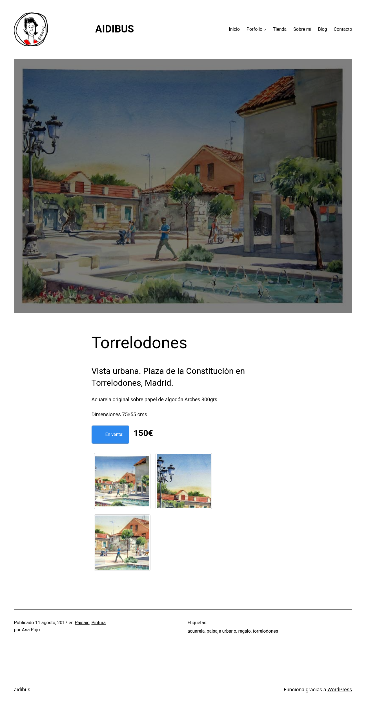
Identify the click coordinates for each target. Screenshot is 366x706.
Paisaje (82, 622)
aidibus (22, 689)
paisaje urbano (221, 631)
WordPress (339, 689)
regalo (244, 631)
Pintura (99, 622)
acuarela (196, 631)
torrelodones (265, 631)
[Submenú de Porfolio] (264, 29)
